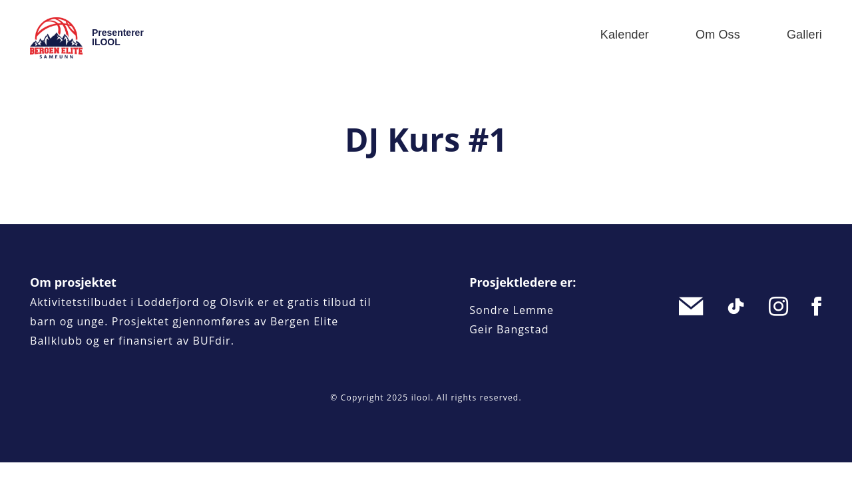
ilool (421, 397)
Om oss (718, 34)
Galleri (804, 34)
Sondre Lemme (511, 310)
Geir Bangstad (508, 329)
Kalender (624, 34)
